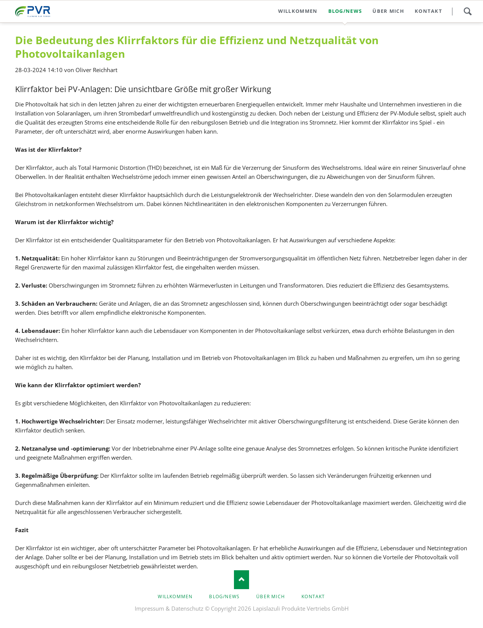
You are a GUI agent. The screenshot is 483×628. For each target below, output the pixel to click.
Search (467, 11)
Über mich (270, 596)
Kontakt (313, 596)
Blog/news (224, 596)
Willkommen (175, 596)
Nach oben (241, 579)
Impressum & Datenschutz (169, 608)
